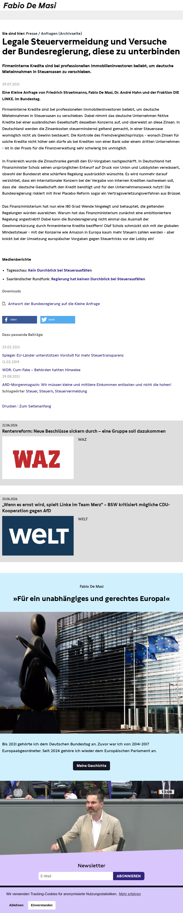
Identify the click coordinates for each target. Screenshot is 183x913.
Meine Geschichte (91, 766)
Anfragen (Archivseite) (61, 33)
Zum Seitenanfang (35, 406)
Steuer (31, 391)
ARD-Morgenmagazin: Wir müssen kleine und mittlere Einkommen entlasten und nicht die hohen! (86, 384)
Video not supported (91, 832)
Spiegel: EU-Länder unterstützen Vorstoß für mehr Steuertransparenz (63, 355)
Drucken (9, 406)
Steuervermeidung (71, 391)
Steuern (46, 391)
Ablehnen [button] (16, 905)
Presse (31, 33)
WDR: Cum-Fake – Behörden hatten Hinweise (41, 370)
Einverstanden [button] (42, 905)
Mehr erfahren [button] (130, 894)
